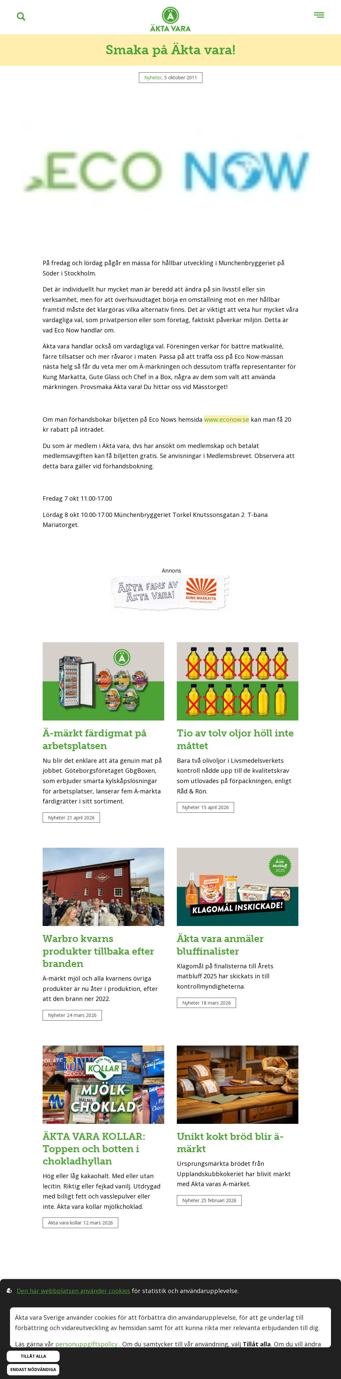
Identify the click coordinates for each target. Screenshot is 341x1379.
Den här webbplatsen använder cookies (73, 1291)
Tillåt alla (33, 1356)
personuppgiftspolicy (86, 1344)
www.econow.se (226, 419)
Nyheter (153, 77)
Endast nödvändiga (33, 1369)
